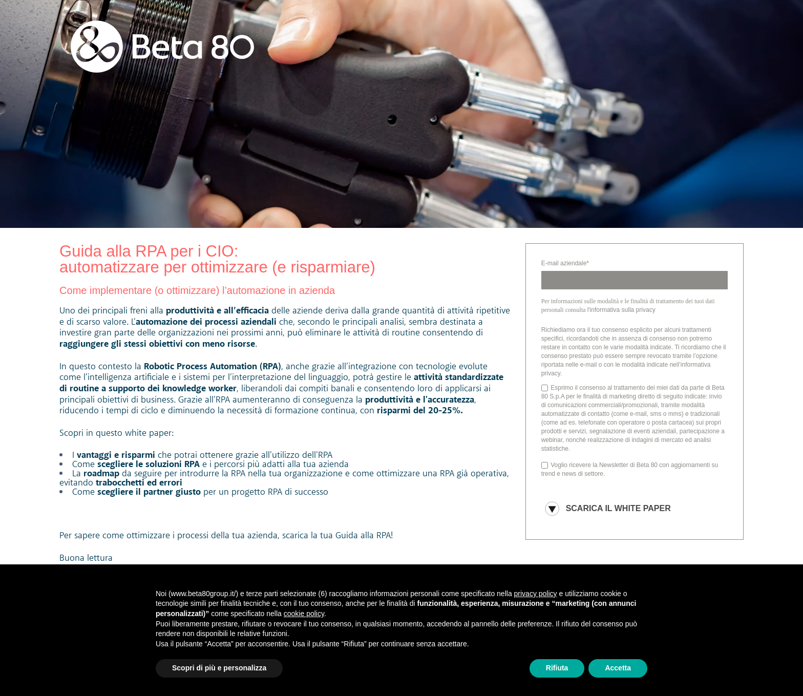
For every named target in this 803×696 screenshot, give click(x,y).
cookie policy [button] (304, 613)
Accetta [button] (618, 668)
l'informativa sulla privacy (621, 309)
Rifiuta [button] (557, 668)
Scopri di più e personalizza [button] (219, 668)
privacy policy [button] (535, 593)
